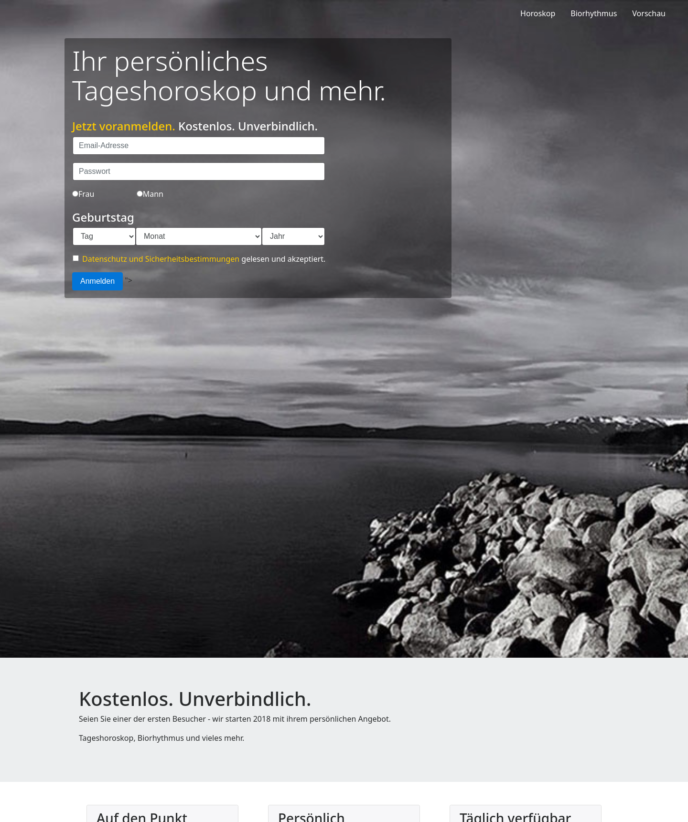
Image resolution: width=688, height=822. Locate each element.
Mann (150, 194)
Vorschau (649, 13)
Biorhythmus (593, 13)
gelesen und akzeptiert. (199, 259)
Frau (83, 194)
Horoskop (537, 13)
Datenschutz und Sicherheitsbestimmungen (160, 259)
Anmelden (97, 281)
